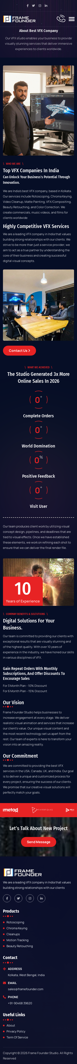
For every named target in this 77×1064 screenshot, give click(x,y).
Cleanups (13, 934)
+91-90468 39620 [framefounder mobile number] (20, 1003)
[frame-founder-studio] (19, 19)
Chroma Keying (17, 928)
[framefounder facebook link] (7, 898)
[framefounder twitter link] (18, 898)
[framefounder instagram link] (30, 898)
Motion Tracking (18, 940)
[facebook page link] (29, 5)
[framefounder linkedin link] (41, 898)
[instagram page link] (41, 5)
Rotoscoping (15, 922)
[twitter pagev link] (35, 5)
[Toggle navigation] (72, 19)
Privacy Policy (16, 1031)
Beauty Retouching (20, 946)
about (11, 1025)
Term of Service (17, 1037)
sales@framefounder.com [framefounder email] (25, 989)
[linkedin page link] (47, 5)
